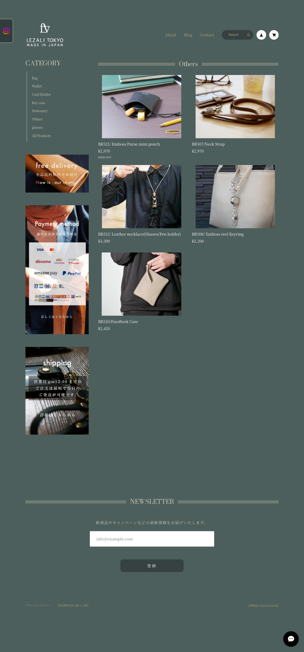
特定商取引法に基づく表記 (73, 605)
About (170, 35)
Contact (207, 35)
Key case (38, 102)
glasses (37, 127)
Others (37, 119)
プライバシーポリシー (38, 605)
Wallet (37, 86)
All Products (41, 135)
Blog (188, 35)
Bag (35, 78)
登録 (152, 565)
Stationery (40, 110)
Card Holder (41, 94)
